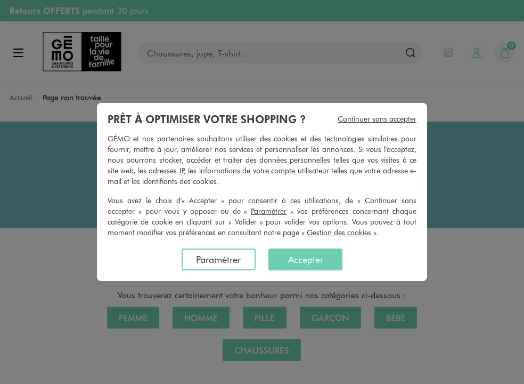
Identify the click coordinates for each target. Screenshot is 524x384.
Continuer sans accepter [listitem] (377, 119)
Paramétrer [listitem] (218, 259)
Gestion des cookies (339, 232)
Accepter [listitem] (305, 259)
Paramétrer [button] (268, 211)
